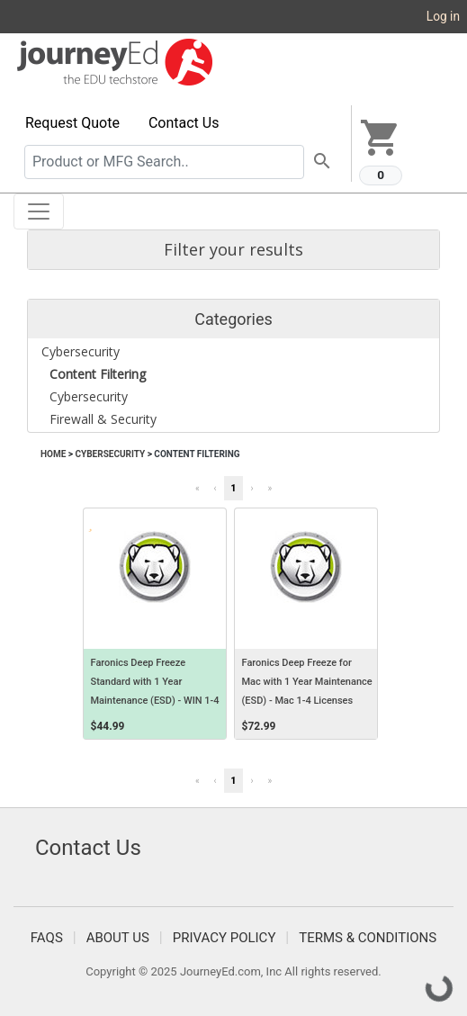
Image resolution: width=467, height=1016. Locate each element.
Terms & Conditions (367, 938)
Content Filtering (196, 454)
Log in (443, 16)
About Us (117, 938)
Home (53, 454)
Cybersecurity (110, 454)
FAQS (47, 938)
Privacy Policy (224, 938)
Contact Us (184, 122)
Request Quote (72, 122)
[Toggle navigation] (38, 211)
